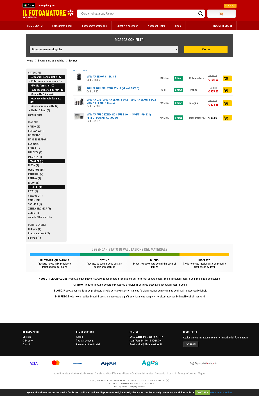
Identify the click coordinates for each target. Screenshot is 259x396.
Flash (178, 26)
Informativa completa (221, 392)
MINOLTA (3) (35, 152)
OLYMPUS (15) (36, 169)
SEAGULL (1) (35, 195)
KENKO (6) (34, 143)
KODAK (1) (34, 148)
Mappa (201, 373)
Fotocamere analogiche (94, 26)
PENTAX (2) (34, 178)
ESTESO (76, 70)
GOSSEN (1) (35, 135)
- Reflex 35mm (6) (39, 110)
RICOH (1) (33, 182)
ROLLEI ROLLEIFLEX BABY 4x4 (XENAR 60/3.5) (113, 88)
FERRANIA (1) (36, 131)
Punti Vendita (114, 373)
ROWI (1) (33, 191)
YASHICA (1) (35, 204)
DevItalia (141, 387)
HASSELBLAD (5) (37, 139)
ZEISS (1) (33, 213)
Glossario (160, 373)
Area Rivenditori (62, 373)
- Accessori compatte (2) (43, 106)
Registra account (85, 340)
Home (30, 60)
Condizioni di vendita (142, 373)
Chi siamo (27, 340)
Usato (126, 373)
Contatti (26, 344)
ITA (28, 6)
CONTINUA (202, 392)
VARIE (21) (34, 200)
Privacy (181, 373)
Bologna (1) (34, 229)
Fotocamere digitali (62, 26)
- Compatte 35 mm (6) (41, 94)
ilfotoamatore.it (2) (39, 233)
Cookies (191, 373)
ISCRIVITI (191, 344)
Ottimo (178, 78)
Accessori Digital (156, 26)
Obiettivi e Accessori (127, 26)
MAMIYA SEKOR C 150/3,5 (101, 76)
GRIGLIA (86, 70)
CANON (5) (34, 126)
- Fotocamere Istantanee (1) (45, 81)
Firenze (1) (34, 237)
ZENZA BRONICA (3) (39, 208)
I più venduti (78, 373)
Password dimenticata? (88, 344)
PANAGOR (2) (35, 174)
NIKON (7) (33, 165)
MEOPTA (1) (35, 156)
